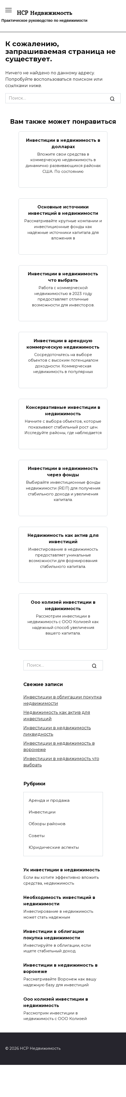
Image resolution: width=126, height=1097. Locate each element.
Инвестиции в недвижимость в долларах (63, 143)
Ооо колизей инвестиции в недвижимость (63, 605)
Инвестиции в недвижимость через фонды (63, 471)
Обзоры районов (47, 823)
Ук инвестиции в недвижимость (61, 869)
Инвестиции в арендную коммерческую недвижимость (63, 343)
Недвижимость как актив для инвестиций (63, 538)
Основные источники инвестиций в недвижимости (63, 210)
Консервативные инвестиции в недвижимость (63, 410)
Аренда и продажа (49, 800)
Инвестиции (42, 812)
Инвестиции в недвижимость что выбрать (63, 277)
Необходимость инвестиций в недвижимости (59, 900)
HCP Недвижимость (44, 12)
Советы (37, 835)
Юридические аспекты (54, 847)
